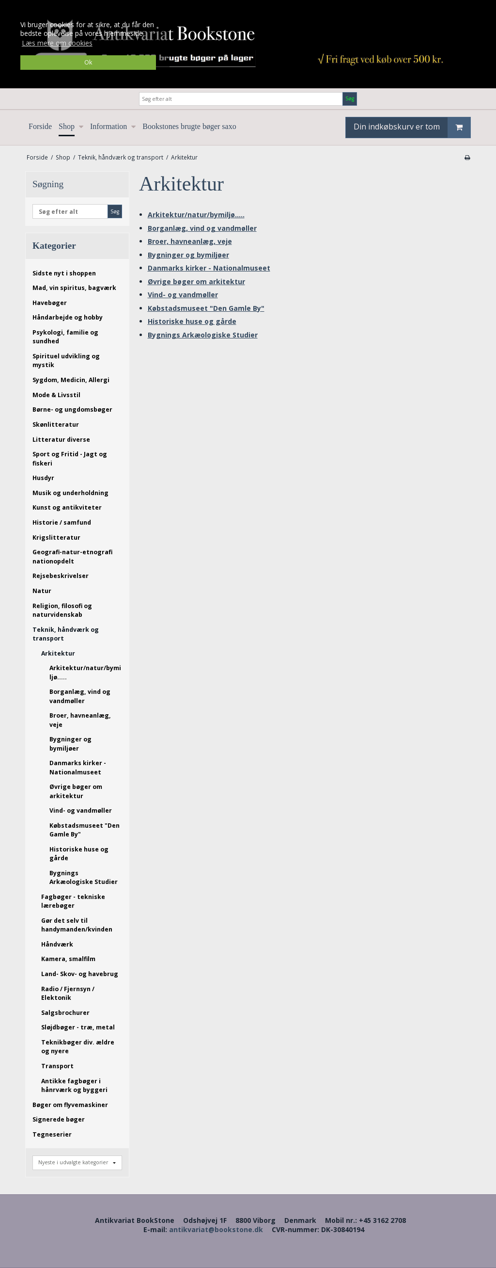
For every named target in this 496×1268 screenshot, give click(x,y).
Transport (57, 1066)
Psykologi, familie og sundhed (65, 336)
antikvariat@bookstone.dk (216, 1229)
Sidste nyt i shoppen (64, 273)
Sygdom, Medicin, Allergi (70, 380)
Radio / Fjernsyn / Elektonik (67, 993)
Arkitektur (58, 653)
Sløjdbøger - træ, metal (78, 1027)
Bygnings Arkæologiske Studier (83, 877)
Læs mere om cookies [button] (57, 43)
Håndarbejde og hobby (67, 317)
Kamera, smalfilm (68, 959)
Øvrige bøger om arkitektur (75, 791)
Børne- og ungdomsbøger (72, 409)
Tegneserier (52, 1134)
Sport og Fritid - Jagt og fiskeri (69, 458)
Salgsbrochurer (65, 1013)
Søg (349, 98)
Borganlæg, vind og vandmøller (79, 696)
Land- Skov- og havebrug (79, 974)
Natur (41, 591)
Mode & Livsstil (56, 395)
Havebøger (49, 303)
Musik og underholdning (70, 493)
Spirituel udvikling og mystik (66, 360)
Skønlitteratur (55, 424)
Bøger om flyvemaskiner (70, 1105)
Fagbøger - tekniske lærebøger (73, 901)
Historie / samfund (61, 522)
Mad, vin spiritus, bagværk (74, 288)
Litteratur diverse (61, 439)
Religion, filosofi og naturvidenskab (62, 610)
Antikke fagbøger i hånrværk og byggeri (74, 1085)
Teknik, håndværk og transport (65, 634)
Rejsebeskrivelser (60, 576)
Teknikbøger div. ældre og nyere (77, 1046)
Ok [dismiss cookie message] (88, 62)
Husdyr (43, 478)
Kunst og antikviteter (67, 507)
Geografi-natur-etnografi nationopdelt (72, 556)
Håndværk (57, 944)
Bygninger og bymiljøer (70, 743)
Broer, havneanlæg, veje (80, 719)
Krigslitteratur (56, 537)
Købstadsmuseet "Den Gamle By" (84, 829)
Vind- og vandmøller (80, 810)
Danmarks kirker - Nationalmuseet (77, 767)
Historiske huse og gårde (78, 853)
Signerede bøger (58, 1119)
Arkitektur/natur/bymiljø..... (85, 672)
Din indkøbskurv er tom (412, 127)
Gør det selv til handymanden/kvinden (76, 924)
